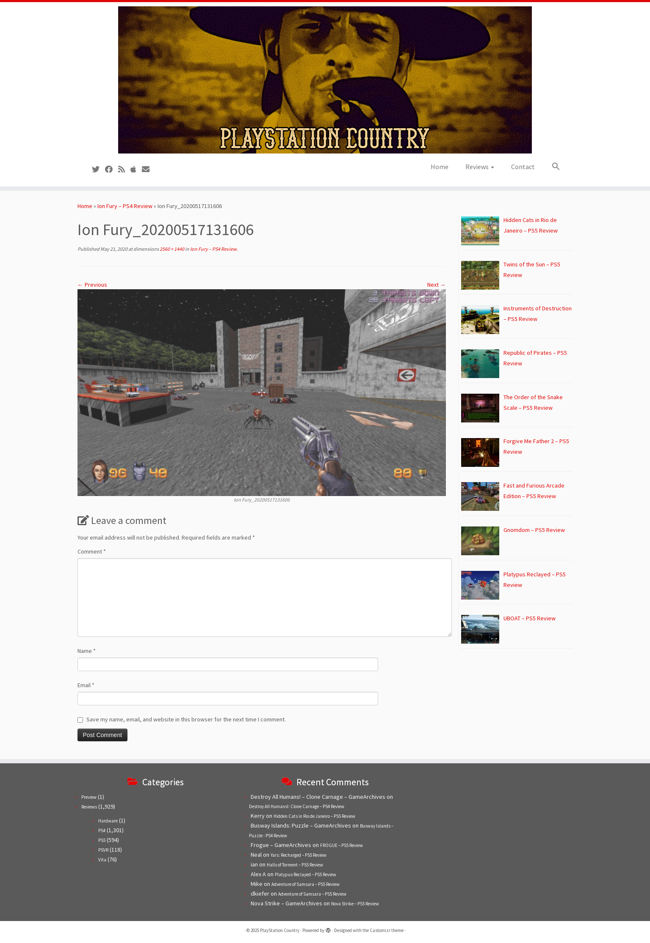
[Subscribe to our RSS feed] (124, 169)
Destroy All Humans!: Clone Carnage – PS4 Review (296, 806)
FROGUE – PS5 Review (341, 845)
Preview (89, 797)
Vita (102, 860)
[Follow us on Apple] (136, 169)
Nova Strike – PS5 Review (355, 904)
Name (86, 651)
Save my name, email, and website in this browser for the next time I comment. (186, 719)
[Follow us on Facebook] (111, 169)
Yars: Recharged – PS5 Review (298, 855)
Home (439, 166)
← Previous (92, 284)
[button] (551, 166)
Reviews (479, 166)
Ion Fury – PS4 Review (124, 206)
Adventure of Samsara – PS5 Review (305, 884)
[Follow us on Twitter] (98, 169)
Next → (436, 284)
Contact (523, 166)
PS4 (101, 830)
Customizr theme (387, 930)
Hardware (108, 821)
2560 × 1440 (171, 249)
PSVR (103, 850)
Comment (91, 551)
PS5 (101, 840)
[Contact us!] (148, 169)
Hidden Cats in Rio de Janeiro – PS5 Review (314, 816)
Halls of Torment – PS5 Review (295, 865)
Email (85, 685)
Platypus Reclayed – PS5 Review (305, 874)
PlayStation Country (279, 930)
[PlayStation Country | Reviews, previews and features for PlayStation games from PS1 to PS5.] (325, 80)
